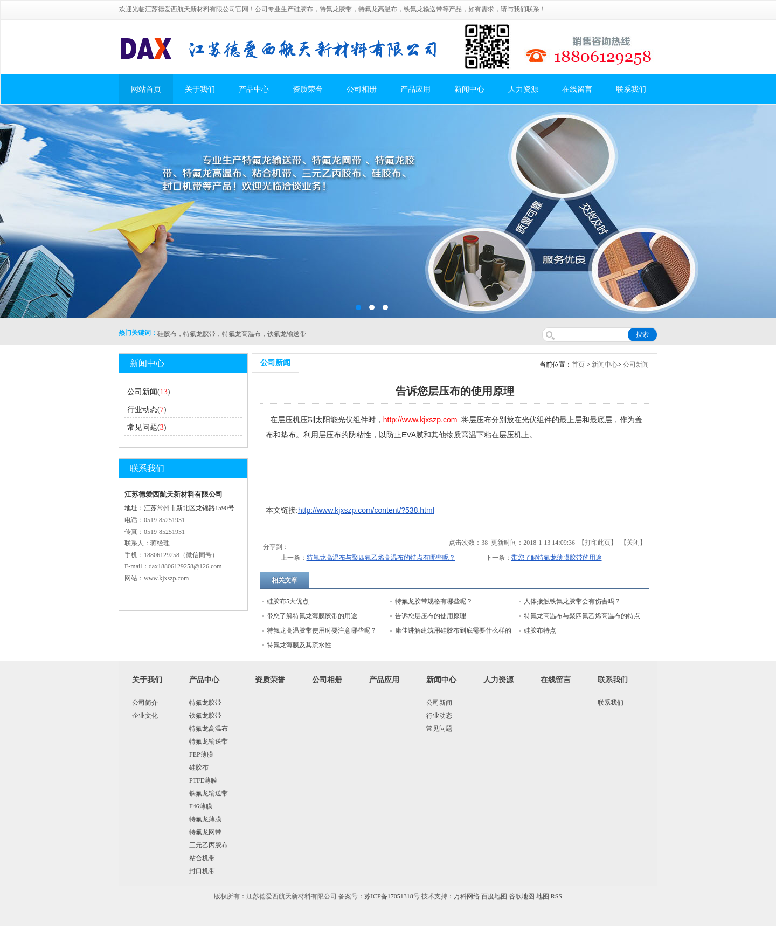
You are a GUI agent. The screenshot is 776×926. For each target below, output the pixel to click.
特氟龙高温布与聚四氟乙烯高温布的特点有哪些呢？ (381, 557)
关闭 (633, 542)
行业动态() (146, 410)
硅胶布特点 (540, 630)
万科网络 (467, 896)
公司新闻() (148, 392)
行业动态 (439, 715)
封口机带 (202, 871)
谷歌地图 (522, 896)
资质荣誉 (308, 89)
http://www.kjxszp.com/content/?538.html (366, 510)
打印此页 (598, 542)
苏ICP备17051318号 (392, 896)
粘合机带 (202, 858)
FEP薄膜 (201, 754)
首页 (578, 364)
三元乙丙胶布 (208, 845)
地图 (542, 896)
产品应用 (415, 89)
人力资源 (523, 89)
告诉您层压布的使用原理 (430, 616)
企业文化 (145, 715)
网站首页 (146, 89)
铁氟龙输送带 (208, 793)
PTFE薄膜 (203, 780)
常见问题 (439, 728)
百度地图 (494, 896)
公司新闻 (636, 364)
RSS (556, 896)
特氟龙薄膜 (205, 819)
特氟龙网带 (205, 832)
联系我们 (631, 89)
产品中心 (254, 89)
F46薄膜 (200, 806)
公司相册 (362, 89)
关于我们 (200, 89)
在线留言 (577, 89)
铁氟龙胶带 (205, 715)
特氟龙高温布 (208, 728)
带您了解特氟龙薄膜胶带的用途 (556, 557)
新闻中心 (469, 89)
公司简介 (145, 702)
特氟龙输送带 (208, 741)
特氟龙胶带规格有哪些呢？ (434, 601)
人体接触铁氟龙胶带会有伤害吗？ (572, 601)
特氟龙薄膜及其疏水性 (299, 645)
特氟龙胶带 (205, 702)
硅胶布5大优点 (288, 601)
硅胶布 (199, 767)
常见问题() (146, 427)
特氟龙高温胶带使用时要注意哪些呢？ (322, 630)
